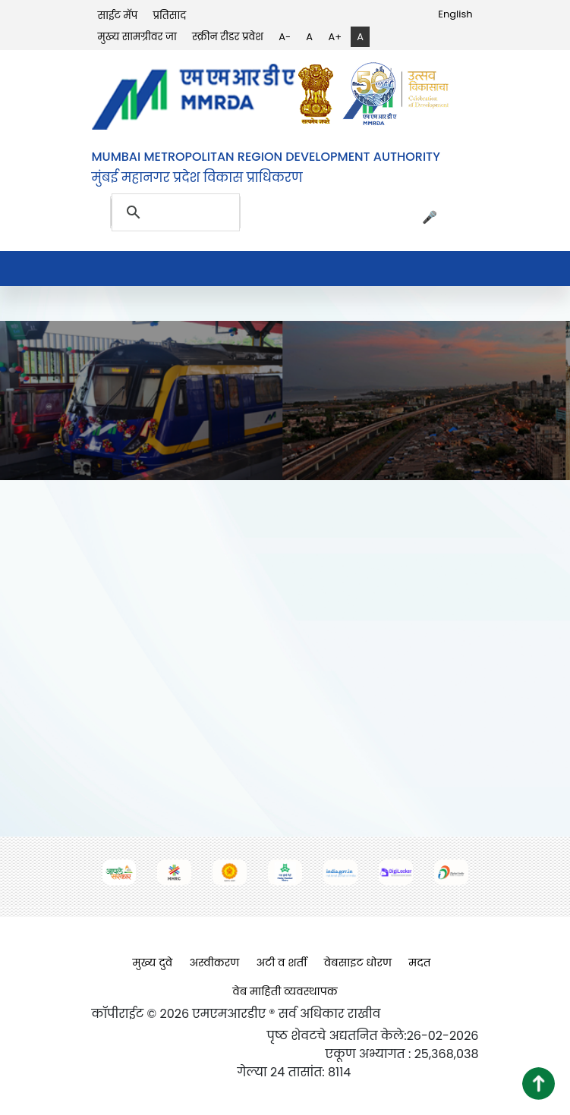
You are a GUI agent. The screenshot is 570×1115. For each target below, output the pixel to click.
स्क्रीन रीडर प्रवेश (227, 37)
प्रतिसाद (169, 15)
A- (285, 37)
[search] (157, 212)
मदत (419, 962)
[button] (538, 1083)
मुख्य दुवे (153, 962)
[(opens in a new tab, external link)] (319, 93)
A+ (335, 37)
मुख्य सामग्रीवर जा (137, 37)
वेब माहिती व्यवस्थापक (285, 991)
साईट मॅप (118, 15)
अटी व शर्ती (281, 962)
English (455, 14)
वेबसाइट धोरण (358, 962)
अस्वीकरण (214, 962)
